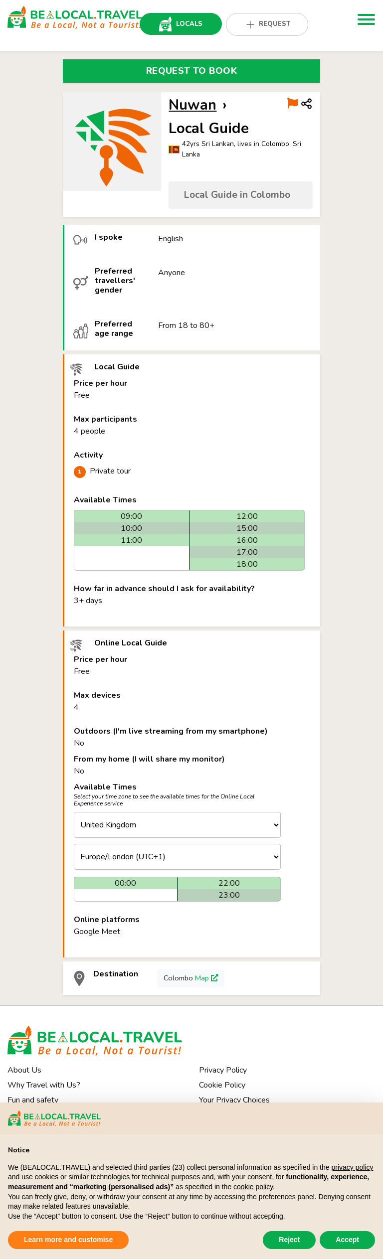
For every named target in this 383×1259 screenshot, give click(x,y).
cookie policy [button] (253, 1187)
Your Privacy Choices (234, 1100)
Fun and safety (32, 1100)
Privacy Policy (223, 1070)
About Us (24, 1070)
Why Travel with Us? (43, 1085)
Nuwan (192, 105)
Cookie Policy (222, 1085)
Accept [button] (347, 1240)
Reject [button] (289, 1240)
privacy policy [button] (352, 1167)
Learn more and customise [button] (68, 1240)
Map (206, 978)
